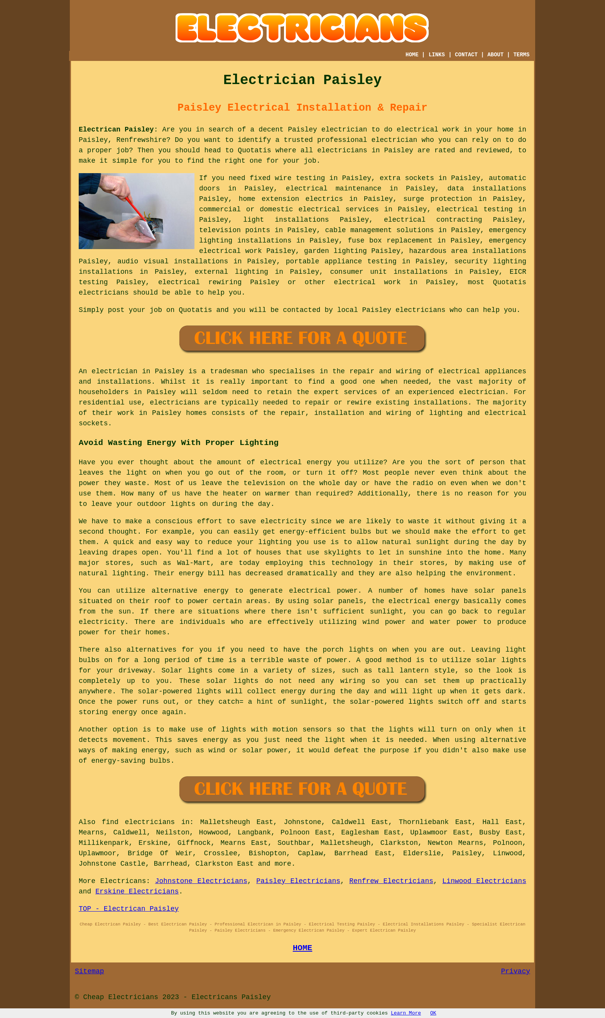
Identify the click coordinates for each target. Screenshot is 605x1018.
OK (433, 1013)
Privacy (515, 971)
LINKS (437, 55)
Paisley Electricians (298, 881)
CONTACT (466, 55)
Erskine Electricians (137, 891)
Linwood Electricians (484, 881)
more (283, 864)
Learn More (406, 1013)
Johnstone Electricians (201, 881)
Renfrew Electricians (391, 881)
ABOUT (495, 55)
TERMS (521, 55)
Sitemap (89, 971)
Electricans (123, 881)
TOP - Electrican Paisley (129, 909)
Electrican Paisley (116, 129)
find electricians (138, 822)
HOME (412, 55)
